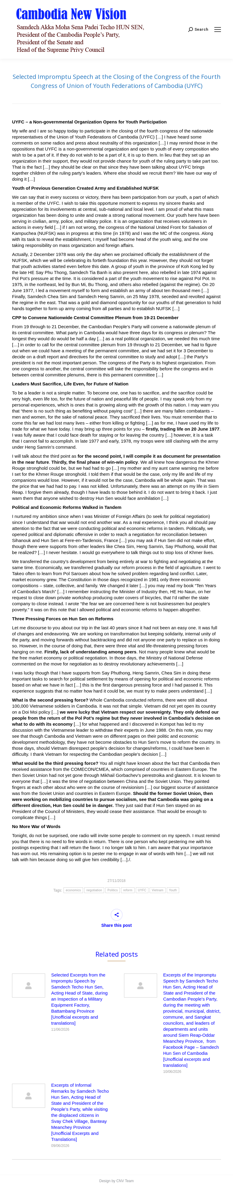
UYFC (142, 890)
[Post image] (28, 985)
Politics (112, 890)
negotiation (94, 890)
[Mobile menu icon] (217, 29)
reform (127, 890)
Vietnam (157, 890)
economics (73, 890)
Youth (173, 890)
